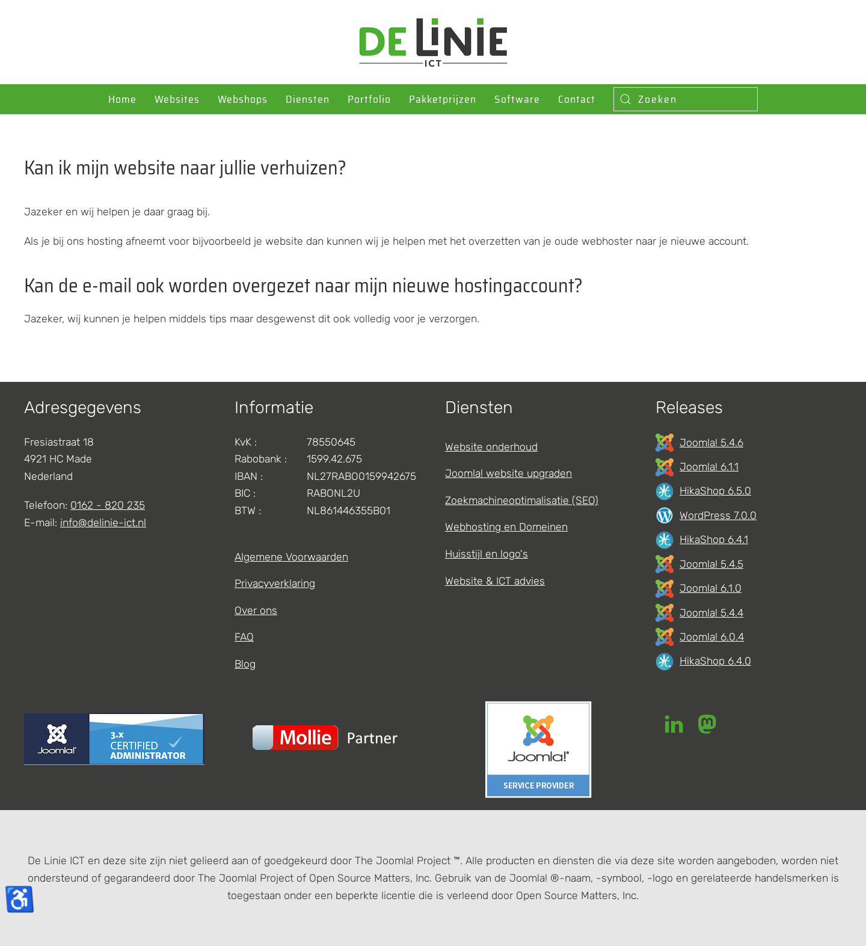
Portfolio (369, 99)
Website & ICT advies (495, 581)
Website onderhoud (491, 447)
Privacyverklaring (275, 583)
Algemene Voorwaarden (291, 557)
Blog (245, 664)
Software (517, 99)
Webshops (243, 99)
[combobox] (685, 99)
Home (122, 99)
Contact (576, 99)
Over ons (256, 610)
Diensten (308, 99)
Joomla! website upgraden (508, 473)
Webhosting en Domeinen (506, 527)
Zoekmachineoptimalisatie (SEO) (521, 500)
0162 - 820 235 (107, 505)
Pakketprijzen (442, 99)
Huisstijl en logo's (486, 554)
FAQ (244, 637)
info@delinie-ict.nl (103, 523)
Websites (177, 99)
